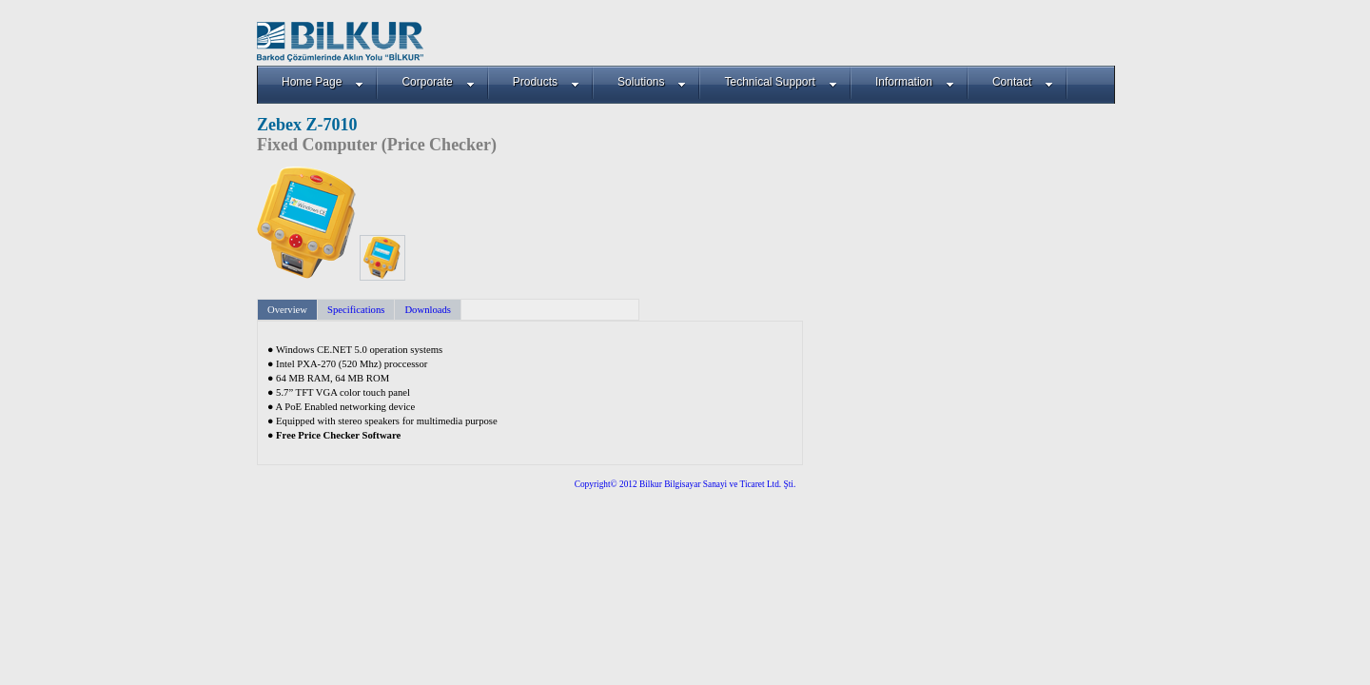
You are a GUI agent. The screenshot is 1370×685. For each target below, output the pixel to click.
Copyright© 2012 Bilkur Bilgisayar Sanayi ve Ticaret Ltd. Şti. (685, 484)
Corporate (437, 81)
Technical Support (780, 81)
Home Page (322, 81)
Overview (287, 309)
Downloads (427, 309)
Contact (1022, 81)
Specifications (355, 309)
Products (546, 81)
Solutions (651, 81)
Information (914, 81)
